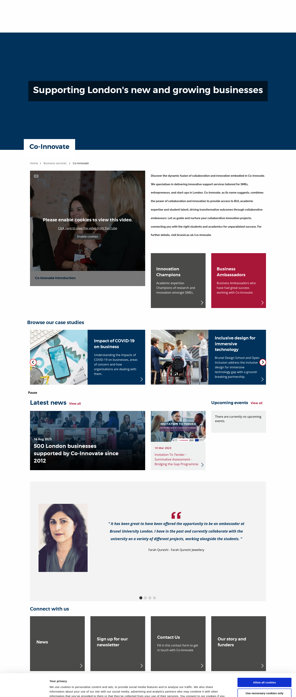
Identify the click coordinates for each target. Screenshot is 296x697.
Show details (58, 689)
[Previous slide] (33, 362)
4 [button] (154, 597)
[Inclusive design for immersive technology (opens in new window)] (208, 357)
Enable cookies (87, 236)
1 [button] (140, 597)
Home (34, 163)
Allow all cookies (264, 661)
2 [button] (145, 597)
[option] (148, 538)
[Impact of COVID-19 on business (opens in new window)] (87, 357)
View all (75, 403)
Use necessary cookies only (264, 671)
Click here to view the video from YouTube (87, 228)
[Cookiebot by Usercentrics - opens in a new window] (24, 689)
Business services (55, 163)
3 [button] (149, 597)
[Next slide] (263, 362)
